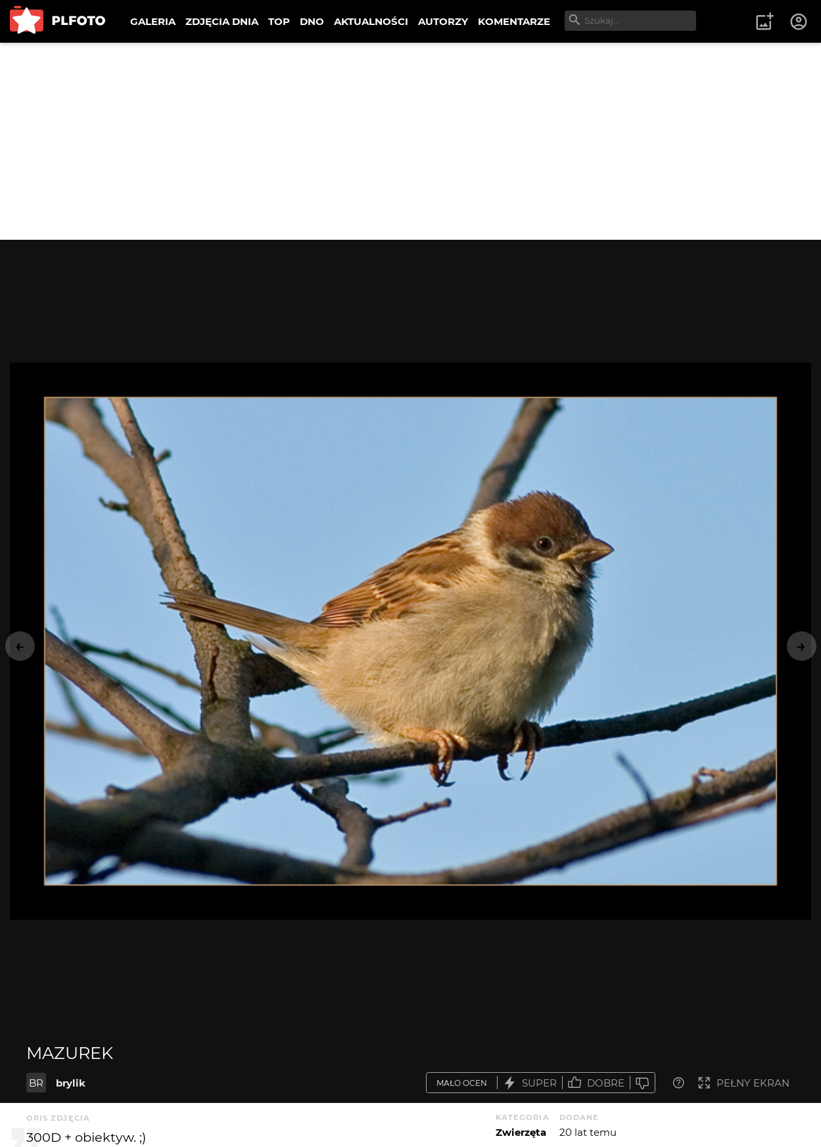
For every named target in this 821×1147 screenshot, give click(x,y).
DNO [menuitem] (312, 21)
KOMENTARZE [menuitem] (514, 21)
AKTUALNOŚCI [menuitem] (371, 21)
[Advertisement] (410, 141)
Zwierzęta (521, 1132)
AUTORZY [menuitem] (443, 21)
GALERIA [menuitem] (153, 21)
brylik (70, 1083)
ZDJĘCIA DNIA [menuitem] (221, 21)
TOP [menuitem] (279, 21)
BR (36, 1083)
